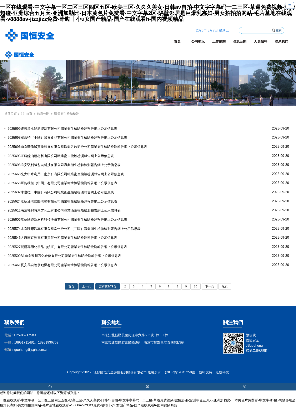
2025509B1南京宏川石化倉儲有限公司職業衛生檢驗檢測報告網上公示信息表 (148, 255)
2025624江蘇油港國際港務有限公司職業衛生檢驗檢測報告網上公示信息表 (148, 201)
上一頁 (86, 286)
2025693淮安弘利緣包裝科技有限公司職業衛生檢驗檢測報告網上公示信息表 (148, 164)
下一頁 (209, 286)
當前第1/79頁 (107, 286)
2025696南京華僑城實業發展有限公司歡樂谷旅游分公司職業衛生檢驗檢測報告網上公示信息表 (148, 146)
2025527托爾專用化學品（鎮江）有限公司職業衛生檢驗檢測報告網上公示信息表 (148, 246)
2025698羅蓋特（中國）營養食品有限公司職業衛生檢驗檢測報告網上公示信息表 (148, 137)
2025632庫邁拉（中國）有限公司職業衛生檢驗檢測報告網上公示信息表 (148, 192)
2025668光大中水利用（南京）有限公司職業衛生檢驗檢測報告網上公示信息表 (148, 174)
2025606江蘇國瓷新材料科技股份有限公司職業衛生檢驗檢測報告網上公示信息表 (148, 219)
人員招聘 (260, 41)
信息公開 (239, 41)
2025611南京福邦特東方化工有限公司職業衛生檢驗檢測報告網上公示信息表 (148, 210)
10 (195, 286)
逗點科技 (222, 372)
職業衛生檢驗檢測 (66, 113)
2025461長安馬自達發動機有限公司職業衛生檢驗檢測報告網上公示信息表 (148, 265)
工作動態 (219, 41)
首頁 (177, 41)
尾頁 (225, 286)
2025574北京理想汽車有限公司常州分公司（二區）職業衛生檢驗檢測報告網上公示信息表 (148, 228)
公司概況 (198, 41)
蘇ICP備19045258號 (180, 372)
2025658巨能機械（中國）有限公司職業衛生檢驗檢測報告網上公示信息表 (148, 183)
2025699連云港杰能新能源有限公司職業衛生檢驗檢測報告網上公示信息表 (148, 128)
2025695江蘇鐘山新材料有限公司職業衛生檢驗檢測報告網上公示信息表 (148, 156)
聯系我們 (281, 41)
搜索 (277, 30)
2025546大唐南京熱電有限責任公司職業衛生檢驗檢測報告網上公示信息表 (148, 237)
